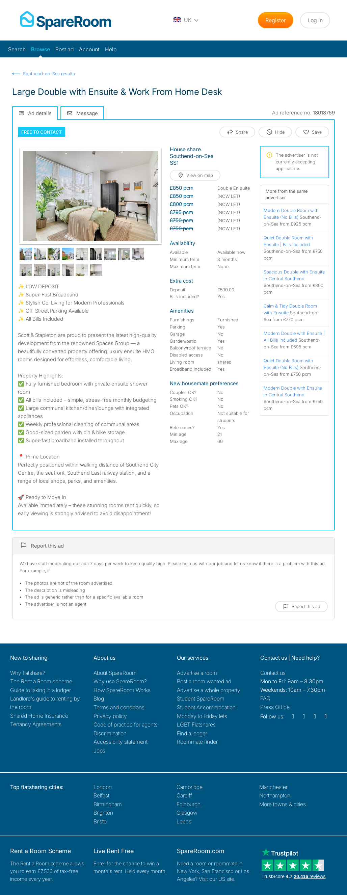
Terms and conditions (119, 707)
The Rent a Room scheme (41, 681)
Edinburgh (189, 804)
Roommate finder (197, 741)
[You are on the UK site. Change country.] (186, 20)
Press (275, 707)
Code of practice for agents (126, 724)
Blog (99, 698)
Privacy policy (110, 716)
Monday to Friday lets (202, 716)
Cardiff (184, 795)
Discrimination (110, 733)
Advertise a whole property (208, 690)
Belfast (101, 795)
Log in (315, 20)
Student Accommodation (206, 707)
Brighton (103, 812)
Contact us (273, 672)
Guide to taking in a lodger (40, 690)
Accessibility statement (121, 741)
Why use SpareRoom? (120, 681)
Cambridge (190, 787)
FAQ (265, 698)
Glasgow (187, 812)
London (103, 787)
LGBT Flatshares (196, 724)
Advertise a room (197, 672)
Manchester (273, 787)
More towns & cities (282, 804)
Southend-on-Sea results (49, 73)
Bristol (101, 821)
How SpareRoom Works (122, 690)
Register (275, 20)
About (115, 672)
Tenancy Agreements (35, 724)
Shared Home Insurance (39, 715)
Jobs (99, 750)
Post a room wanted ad (204, 681)
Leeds (184, 821)
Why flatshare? (27, 672)
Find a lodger (192, 733)
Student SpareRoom (200, 698)
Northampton (274, 795)
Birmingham (108, 804)
